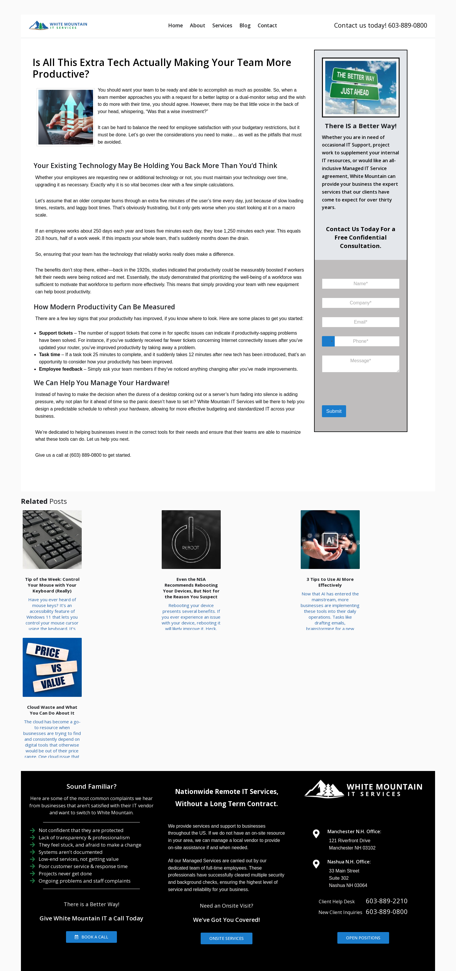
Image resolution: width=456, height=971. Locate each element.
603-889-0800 (387, 854)
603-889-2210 (387, 844)
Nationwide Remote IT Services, (226, 734)
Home (175, 25)
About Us (211, 930)
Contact (267, 25)
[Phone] (361, 341)
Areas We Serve (111, 920)
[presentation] (352, 398)
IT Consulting (327, 930)
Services (222, 25)
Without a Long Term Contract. (226, 747)
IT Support (244, 930)
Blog (245, 25)
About (197, 25)
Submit (334, 411)
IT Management (284, 930)
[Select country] (328, 341)
